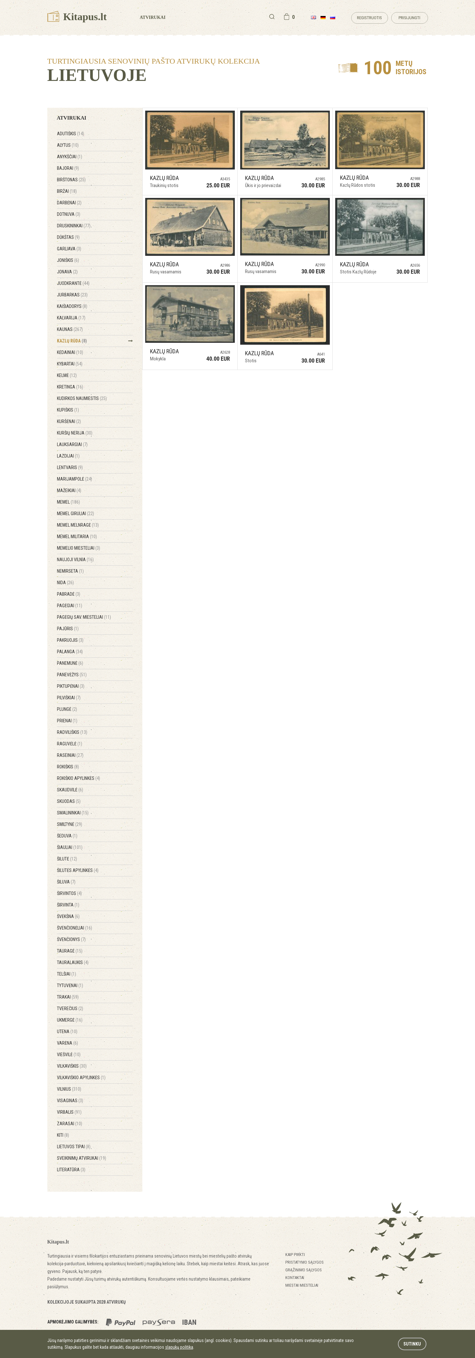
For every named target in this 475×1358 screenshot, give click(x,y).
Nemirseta (70, 571)
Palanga (70, 651)
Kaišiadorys (72, 306)
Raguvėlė (69, 743)
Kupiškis (68, 409)
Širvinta (68, 904)
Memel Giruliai (75, 513)
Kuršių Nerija (74, 433)
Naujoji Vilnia (75, 559)
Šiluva (66, 881)
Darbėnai (69, 202)
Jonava (67, 271)
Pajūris (68, 628)
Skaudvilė (70, 789)
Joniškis (68, 260)
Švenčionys (71, 939)
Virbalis (69, 1112)
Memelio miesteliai (78, 548)
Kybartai (70, 363)
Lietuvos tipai (74, 1146)
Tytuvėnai (70, 985)
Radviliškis (72, 732)
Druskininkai (74, 225)
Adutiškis (70, 133)
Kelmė (67, 375)
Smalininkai (73, 812)
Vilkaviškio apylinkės (81, 1077)
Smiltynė (69, 824)
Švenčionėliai (74, 927)
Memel (68, 502)
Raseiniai (70, 755)
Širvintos (69, 893)
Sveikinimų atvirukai (81, 1158)
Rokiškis (68, 766)
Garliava (69, 248)
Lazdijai (68, 456)
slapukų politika (179, 1347)
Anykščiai (69, 156)
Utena (67, 1031)
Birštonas (71, 179)
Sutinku (412, 1343)
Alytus (68, 145)
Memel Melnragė (78, 525)
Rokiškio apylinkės (78, 778)
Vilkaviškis (72, 1066)
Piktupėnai (70, 686)
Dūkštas (68, 237)
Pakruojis (70, 640)
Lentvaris (70, 467)
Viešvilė (69, 1054)
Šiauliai (70, 847)
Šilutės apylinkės (78, 870)
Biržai (67, 191)
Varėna (67, 1043)
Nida (65, 582)
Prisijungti (409, 17)
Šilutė (67, 858)
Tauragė (70, 951)
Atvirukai (153, 17)
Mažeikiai (69, 490)
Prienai (67, 720)
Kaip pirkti (295, 1254)
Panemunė (70, 663)
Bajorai (68, 168)
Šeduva (67, 835)
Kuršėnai (69, 421)
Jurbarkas (72, 294)
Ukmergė (70, 1020)
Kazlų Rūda (72, 340)
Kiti (63, 1135)
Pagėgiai (69, 605)
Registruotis (369, 17)
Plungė (67, 709)
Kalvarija (71, 317)
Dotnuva (68, 214)
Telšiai (66, 974)
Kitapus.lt (77, 16)
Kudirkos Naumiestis (82, 398)
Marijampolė (74, 479)
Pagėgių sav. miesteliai (84, 617)
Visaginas (70, 1100)
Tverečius (70, 1008)
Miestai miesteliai (301, 1285)
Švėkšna (68, 916)
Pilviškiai (69, 697)
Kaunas (70, 329)
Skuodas (69, 801)
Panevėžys (72, 674)
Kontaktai (294, 1277)
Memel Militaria (77, 536)
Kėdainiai (70, 352)
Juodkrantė (73, 283)
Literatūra (71, 1169)
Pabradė (68, 594)
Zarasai (69, 1123)
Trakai (68, 997)
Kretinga (70, 386)
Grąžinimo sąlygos (303, 1270)
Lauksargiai (72, 444)
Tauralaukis (73, 962)
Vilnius (69, 1089)
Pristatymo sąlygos (304, 1262)
